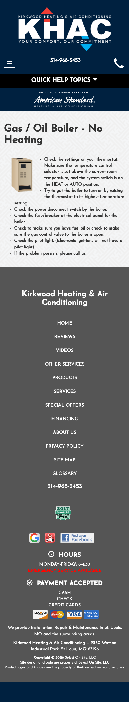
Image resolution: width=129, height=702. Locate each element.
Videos (64, 351)
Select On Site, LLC (80, 657)
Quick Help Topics (64, 80)
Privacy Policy (64, 446)
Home (64, 323)
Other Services (64, 364)
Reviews (64, 337)
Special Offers (64, 405)
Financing (64, 419)
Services (65, 392)
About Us (64, 433)
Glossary (64, 474)
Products (64, 378)
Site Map (64, 460)
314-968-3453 (64, 487)
